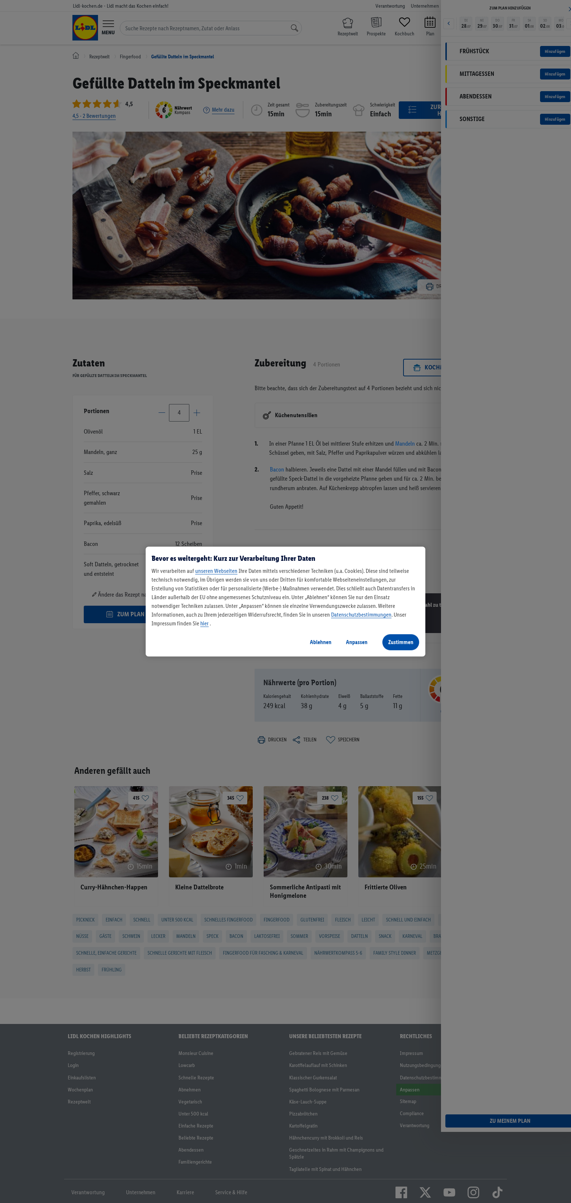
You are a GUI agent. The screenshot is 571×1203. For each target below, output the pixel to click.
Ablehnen (320, 642)
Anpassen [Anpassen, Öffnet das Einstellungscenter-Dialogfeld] (356, 642)
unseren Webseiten (216, 570)
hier (204, 623)
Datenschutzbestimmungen (361, 614)
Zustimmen (400, 642)
